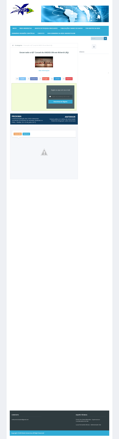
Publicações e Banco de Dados (72, 28)
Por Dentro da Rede (93, 28)
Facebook (34, 79)
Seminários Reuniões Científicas (23, 33)
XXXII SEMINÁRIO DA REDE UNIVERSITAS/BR (61, 33)
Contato (41, 33)
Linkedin (57, 79)
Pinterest (69, 79)
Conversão (18, 134)
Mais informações (44, 70)
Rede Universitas (26, 28)
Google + (45, 79)
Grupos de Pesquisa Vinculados (46, 28)
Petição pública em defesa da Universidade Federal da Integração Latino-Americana (62, 120)
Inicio (15, 28)
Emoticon (26, 134)
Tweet (22, 79)
